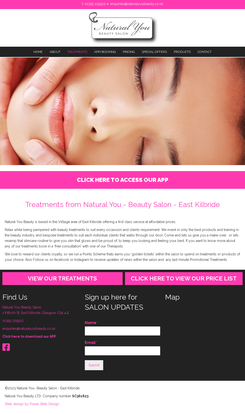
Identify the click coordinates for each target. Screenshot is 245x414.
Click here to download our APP (29, 336)
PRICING (129, 52)
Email (91, 342)
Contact (204, 52)
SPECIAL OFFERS (154, 52)
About (55, 52)
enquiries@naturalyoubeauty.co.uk (136, 4)
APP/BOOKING (105, 52)
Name (92, 322)
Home (38, 52)
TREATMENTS (77, 52)
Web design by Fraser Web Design (32, 404)
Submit (94, 365)
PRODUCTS (182, 52)
